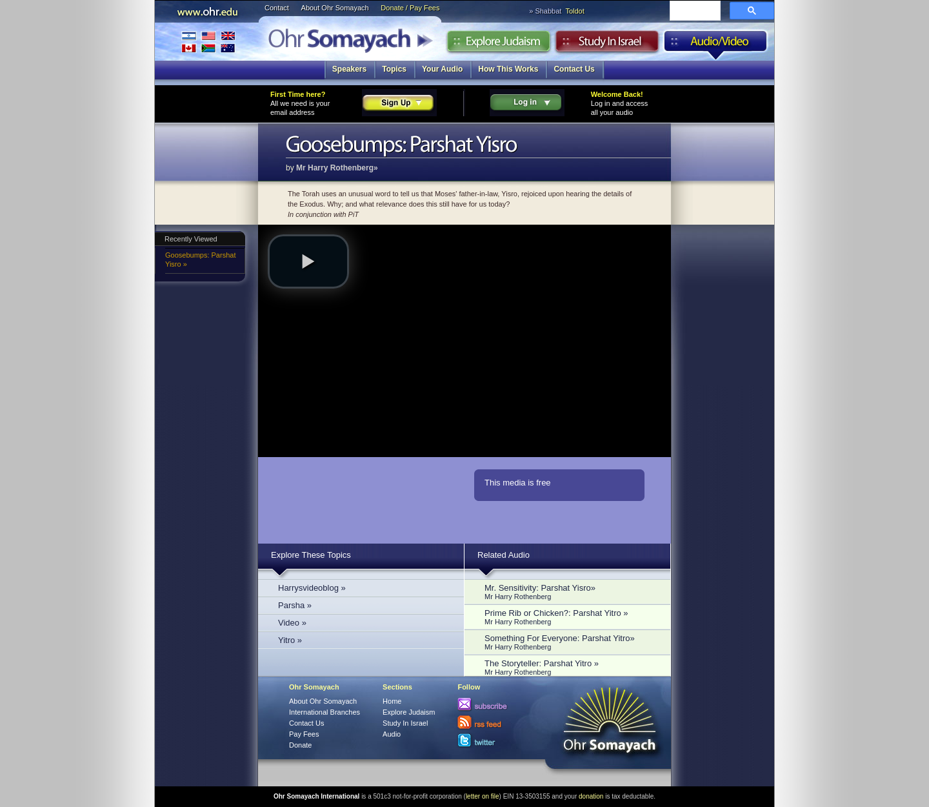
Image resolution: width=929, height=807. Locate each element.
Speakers (349, 69)
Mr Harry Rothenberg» (337, 167)
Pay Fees (304, 734)
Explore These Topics (311, 555)
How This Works (508, 69)
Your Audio (442, 69)
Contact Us (574, 69)
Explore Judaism (498, 44)
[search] (694, 11)
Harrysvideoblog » (312, 588)
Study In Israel (405, 723)
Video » (292, 623)
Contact (277, 8)
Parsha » (295, 605)
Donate (300, 745)
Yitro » (290, 640)
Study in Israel (607, 44)
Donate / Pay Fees (410, 8)
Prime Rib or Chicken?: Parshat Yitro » (570, 617)
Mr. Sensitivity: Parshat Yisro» (570, 591)
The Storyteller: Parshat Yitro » (570, 667)
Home (392, 701)
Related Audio (503, 555)
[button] (308, 261)
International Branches (208, 41)
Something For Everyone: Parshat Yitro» (570, 642)
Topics (394, 69)
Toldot (574, 11)
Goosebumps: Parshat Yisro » (200, 259)
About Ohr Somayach (335, 8)
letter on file (482, 796)
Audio (715, 44)
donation (591, 796)
